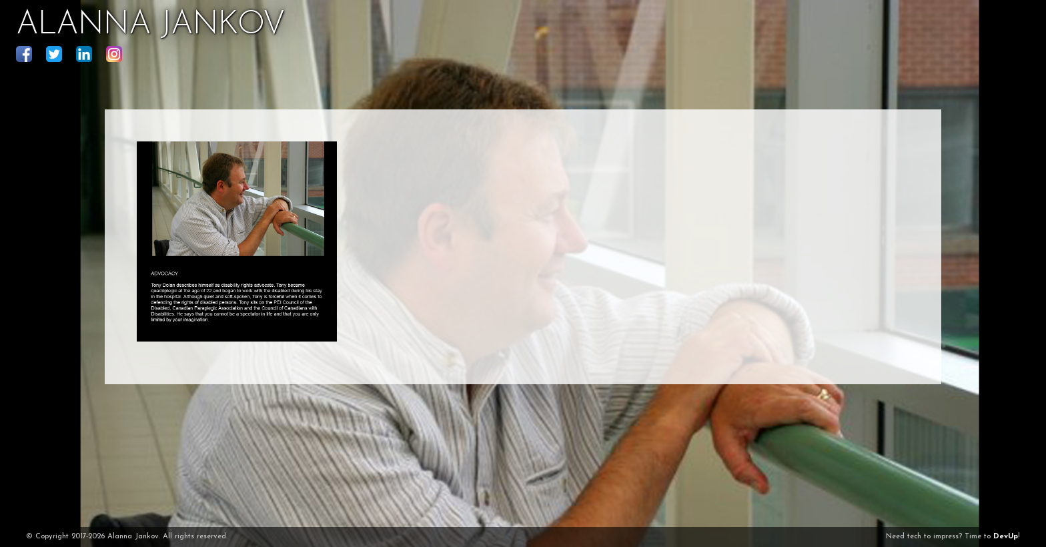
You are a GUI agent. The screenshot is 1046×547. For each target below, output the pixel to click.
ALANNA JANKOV (150, 25)
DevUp (1005, 536)
